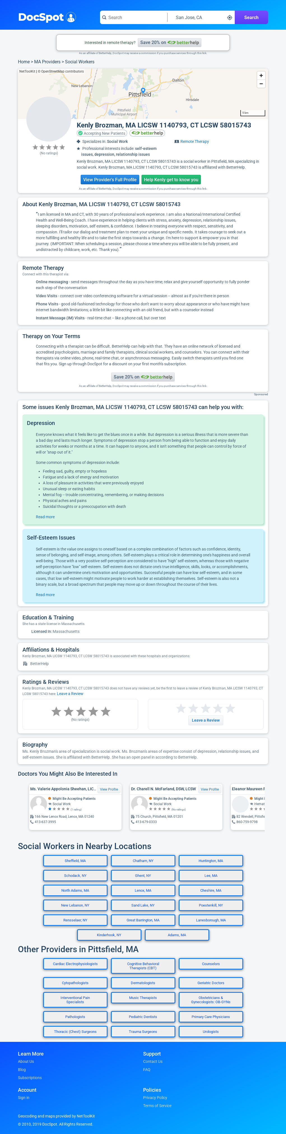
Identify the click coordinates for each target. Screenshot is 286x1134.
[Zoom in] (261, 75)
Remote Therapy (194, 141)
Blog (22, 1069)
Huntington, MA (211, 861)
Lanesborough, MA (211, 920)
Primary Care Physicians (211, 1017)
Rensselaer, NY (75, 920)
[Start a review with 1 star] (181, 708)
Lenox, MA (143, 890)
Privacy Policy (155, 1097)
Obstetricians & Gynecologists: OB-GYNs (211, 1000)
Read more (45, 517)
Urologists (211, 1032)
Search (251, 17)
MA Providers (47, 61)
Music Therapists (143, 998)
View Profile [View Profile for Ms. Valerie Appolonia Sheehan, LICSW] (109, 789)
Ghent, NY (143, 875)
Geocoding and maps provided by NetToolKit (56, 1116)
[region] (143, 94)
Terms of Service (157, 1105)
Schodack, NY (75, 875)
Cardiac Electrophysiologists (75, 964)
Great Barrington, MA (143, 920)
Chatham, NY (143, 861)
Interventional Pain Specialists (75, 1000)
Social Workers (79, 61)
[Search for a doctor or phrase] (133, 17)
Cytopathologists (75, 983)
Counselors (211, 964)
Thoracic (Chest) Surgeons (75, 1032)
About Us (26, 1061)
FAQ (146, 1069)
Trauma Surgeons (143, 1032)
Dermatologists (143, 983)
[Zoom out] (261, 84)
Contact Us (152, 1061)
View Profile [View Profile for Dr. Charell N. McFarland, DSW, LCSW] (210, 789)
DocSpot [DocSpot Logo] (46, 16)
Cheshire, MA (210, 890)
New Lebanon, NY (75, 905)
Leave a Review (70, 693)
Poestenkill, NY (211, 905)
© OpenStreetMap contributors (61, 71)
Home (24, 61)
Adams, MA (177, 935)
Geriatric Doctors (210, 983)
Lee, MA (210, 875)
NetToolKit (27, 71)
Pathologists (75, 1017)
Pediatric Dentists (143, 1017)
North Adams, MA (75, 890)
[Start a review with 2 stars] (187, 708)
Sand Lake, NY (143, 905)
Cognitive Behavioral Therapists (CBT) (143, 966)
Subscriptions (30, 1077)
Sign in (23, 1097)
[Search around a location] (201, 17)
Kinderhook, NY (109, 935)
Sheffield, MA (75, 861)
